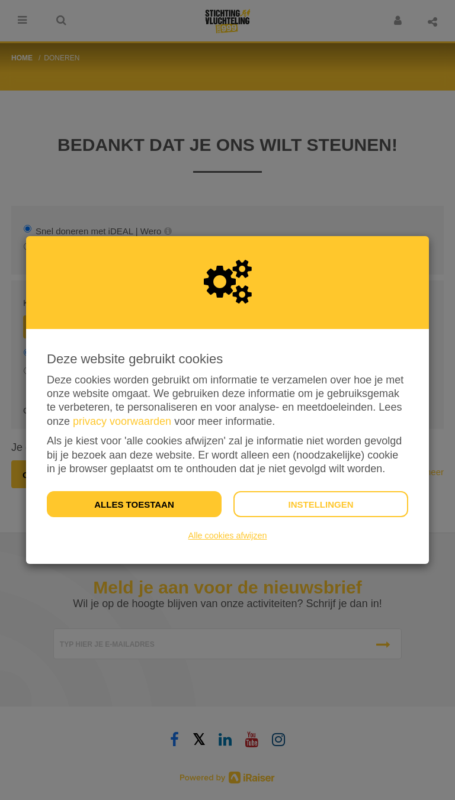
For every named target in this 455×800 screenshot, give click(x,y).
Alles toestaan (134, 504)
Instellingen (320, 504)
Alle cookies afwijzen (227, 535)
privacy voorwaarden (122, 421)
